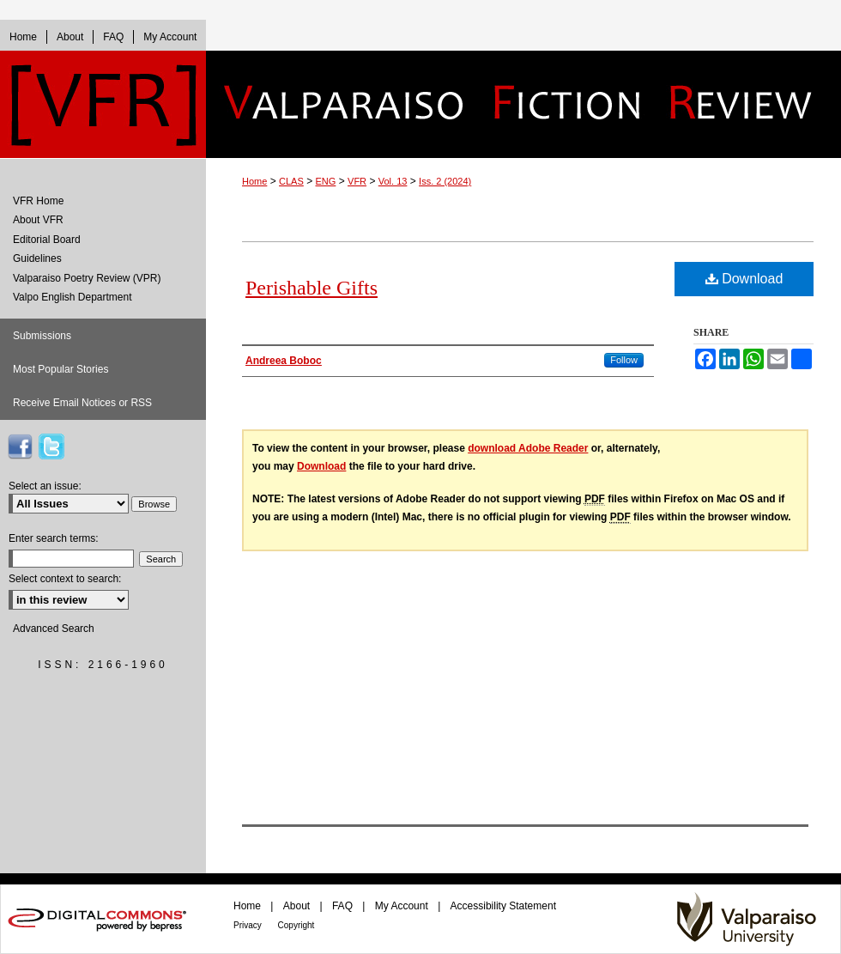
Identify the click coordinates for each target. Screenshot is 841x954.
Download (744, 278)
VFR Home (38, 201)
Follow (624, 360)
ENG (326, 181)
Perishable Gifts (311, 287)
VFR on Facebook (20, 446)
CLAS (291, 181)
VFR (357, 181)
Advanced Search (53, 629)
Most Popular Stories (60, 369)
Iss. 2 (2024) (445, 181)
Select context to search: (65, 579)
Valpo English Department (72, 297)
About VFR (38, 220)
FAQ (343, 906)
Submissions (42, 336)
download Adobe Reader (528, 448)
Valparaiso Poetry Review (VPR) (87, 278)
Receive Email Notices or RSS (82, 403)
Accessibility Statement (503, 906)
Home (254, 181)
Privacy (248, 925)
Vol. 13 (393, 181)
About (298, 906)
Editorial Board (47, 240)
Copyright (296, 925)
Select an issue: (45, 486)
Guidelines (37, 258)
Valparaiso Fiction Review (523, 104)
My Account (403, 906)
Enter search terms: (54, 538)
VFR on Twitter (51, 446)
